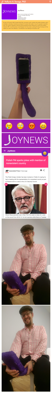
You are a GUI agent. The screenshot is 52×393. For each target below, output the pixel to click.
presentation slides (22, 17)
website (19, 16)
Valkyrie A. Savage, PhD (15, 2)
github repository (22, 19)
